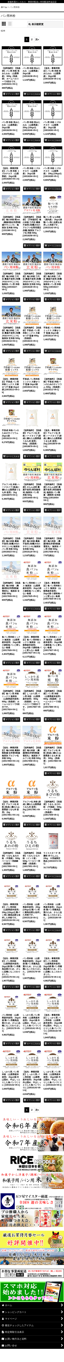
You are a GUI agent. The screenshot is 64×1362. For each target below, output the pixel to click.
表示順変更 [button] (36, 24)
